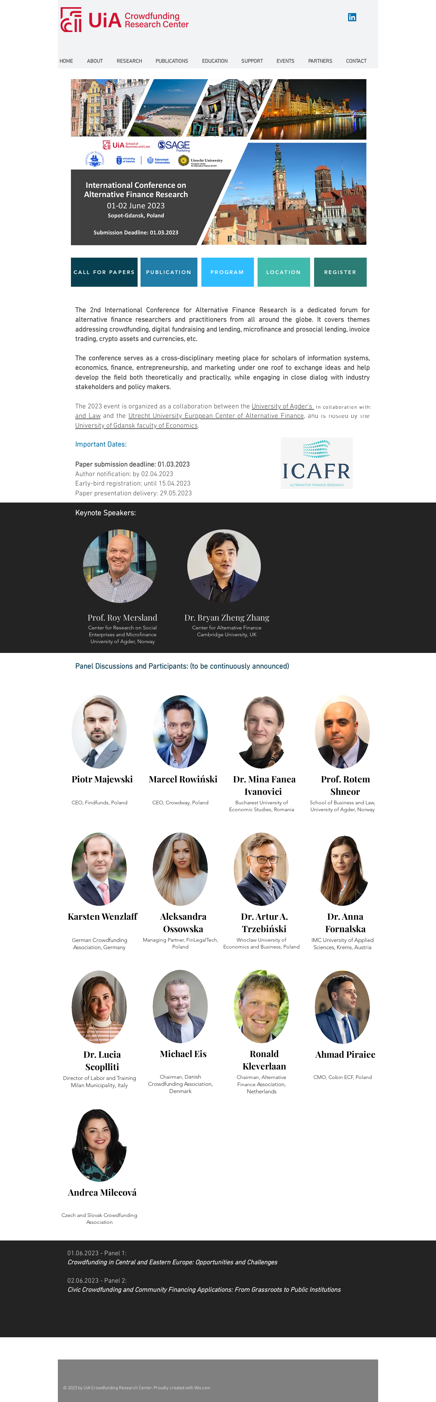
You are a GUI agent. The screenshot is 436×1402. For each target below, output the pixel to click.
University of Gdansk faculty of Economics (136, 426)
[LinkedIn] (352, 17)
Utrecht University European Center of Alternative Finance (216, 416)
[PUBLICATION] (169, 272)
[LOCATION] (284, 272)
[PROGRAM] (227, 272)
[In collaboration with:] (344, 407)
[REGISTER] (340, 272)
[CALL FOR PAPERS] (104, 272)
